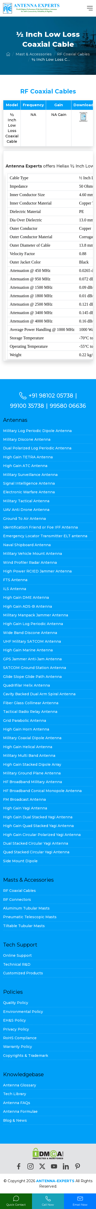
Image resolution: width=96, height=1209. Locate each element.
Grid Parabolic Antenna (24, 720)
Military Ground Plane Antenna (32, 773)
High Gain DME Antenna (26, 597)
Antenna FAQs (16, 1102)
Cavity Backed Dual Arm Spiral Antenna (39, 694)
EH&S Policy (14, 1020)
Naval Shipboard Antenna (27, 545)
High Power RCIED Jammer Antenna (37, 571)
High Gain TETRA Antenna (28, 457)
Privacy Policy (16, 1029)
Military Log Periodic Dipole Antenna (37, 430)
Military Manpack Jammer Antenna (35, 615)
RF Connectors (17, 899)
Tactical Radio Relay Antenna (30, 711)
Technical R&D (16, 964)
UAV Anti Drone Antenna (26, 509)
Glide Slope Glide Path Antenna (32, 676)
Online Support (17, 955)
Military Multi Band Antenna (29, 755)
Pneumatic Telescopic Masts (30, 917)
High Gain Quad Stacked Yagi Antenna (38, 825)
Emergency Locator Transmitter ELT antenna (45, 536)
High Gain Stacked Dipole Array (32, 764)
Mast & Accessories (34, 54)
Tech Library (14, 1094)
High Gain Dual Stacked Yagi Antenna (37, 817)
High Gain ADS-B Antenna (27, 606)
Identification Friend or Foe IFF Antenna (40, 527)
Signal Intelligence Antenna (29, 483)
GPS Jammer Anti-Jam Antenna (32, 659)
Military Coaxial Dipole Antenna (32, 738)
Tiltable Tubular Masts (24, 926)
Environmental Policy (23, 1011)
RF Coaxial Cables (73, 54)
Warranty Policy (17, 1046)
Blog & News (15, 1120)
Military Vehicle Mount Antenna (32, 553)
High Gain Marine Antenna (28, 650)
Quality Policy (15, 1002)
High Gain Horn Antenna (26, 729)
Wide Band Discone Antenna (30, 632)
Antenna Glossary (19, 1085)
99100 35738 (27, 405)
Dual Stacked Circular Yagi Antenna (35, 843)
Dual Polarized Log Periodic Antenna (37, 448)
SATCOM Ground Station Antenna (34, 667)
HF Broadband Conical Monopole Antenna (42, 790)
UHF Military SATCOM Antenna (32, 641)
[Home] (8, 54)
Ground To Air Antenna (24, 518)
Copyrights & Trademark (25, 1055)
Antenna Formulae (20, 1111)
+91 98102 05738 (51, 395)
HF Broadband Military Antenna (32, 782)
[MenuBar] (90, 8)
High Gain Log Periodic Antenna (33, 623)
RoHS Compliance (20, 1038)
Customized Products (23, 973)
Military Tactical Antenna (26, 501)
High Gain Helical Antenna (27, 747)
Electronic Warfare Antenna (29, 492)
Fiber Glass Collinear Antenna (30, 703)
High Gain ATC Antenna (25, 465)
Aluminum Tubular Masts (26, 908)
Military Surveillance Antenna (30, 474)
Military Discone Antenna (26, 439)
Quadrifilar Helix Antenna (26, 685)
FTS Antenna (15, 580)
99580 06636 (68, 405)
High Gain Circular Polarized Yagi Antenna (42, 834)
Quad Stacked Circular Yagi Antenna (36, 852)
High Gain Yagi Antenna (25, 808)
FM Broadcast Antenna (24, 799)
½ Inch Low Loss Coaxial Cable (50, 59)
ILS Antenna (14, 588)
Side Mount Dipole (20, 861)
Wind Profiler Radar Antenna (30, 562)
